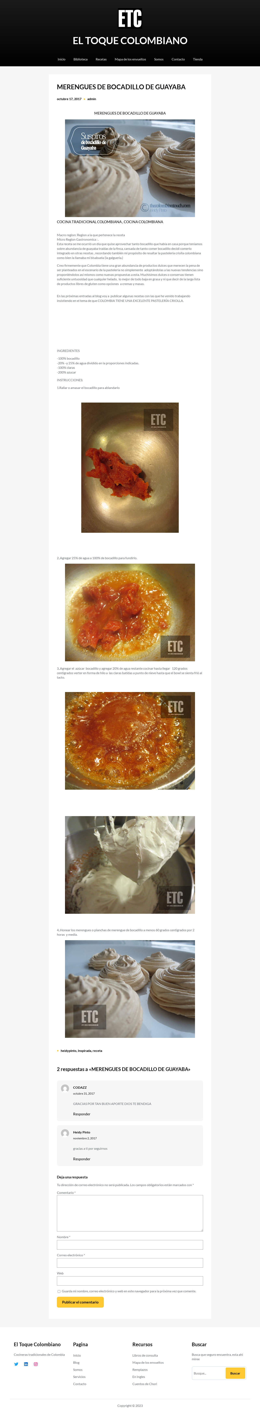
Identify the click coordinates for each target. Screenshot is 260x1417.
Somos (77, 1369)
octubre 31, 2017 (84, 1093)
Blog (76, 1362)
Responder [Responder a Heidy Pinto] (81, 1159)
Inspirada (84, 1050)
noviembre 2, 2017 (85, 1138)
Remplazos (140, 1369)
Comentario (66, 1192)
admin (91, 99)
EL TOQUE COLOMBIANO (130, 40)
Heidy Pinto (81, 1132)
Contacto (79, 1384)
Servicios (79, 1377)
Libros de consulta (145, 1355)
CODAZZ (80, 1087)
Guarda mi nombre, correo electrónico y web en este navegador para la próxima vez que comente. (129, 1291)
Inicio (77, 1355)
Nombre (63, 1237)
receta (97, 1050)
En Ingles (138, 1377)
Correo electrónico (71, 1255)
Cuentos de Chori (144, 1384)
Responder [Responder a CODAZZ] (81, 1114)
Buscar (235, 1373)
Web (60, 1273)
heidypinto (68, 1050)
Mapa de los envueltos (148, 1362)
